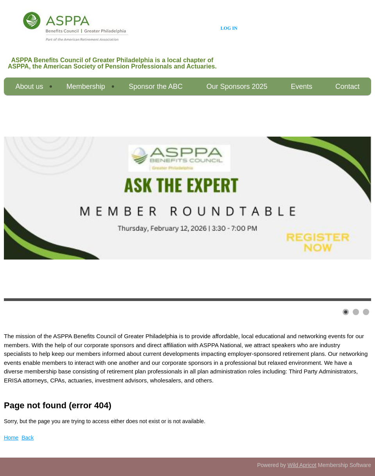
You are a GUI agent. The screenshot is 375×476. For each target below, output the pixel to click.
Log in (229, 28)
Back (27, 438)
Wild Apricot (302, 465)
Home (11, 438)
